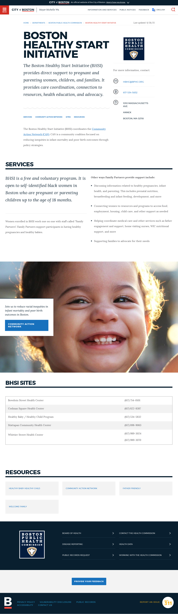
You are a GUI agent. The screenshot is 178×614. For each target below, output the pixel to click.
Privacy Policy (26, 602)
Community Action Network (21, 325)
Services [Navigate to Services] (27, 117)
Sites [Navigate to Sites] (68, 117)
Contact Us (45, 605)
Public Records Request (88, 555)
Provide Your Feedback (89, 581)
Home (26, 23)
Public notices (128, 10)
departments (38, 23)
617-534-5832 (130, 92)
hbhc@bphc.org (133, 82)
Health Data (145, 544)
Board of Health (88, 533)
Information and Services (102, 10)
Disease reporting (88, 544)
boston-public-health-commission (65, 23)
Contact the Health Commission (145, 533)
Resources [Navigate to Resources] (79, 117)
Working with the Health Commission (145, 555)
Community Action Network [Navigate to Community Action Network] (48, 117)
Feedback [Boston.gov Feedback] (144, 10)
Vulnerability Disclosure (55, 602)
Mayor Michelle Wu (49, 10)
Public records (86, 602)
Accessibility (25, 605)
